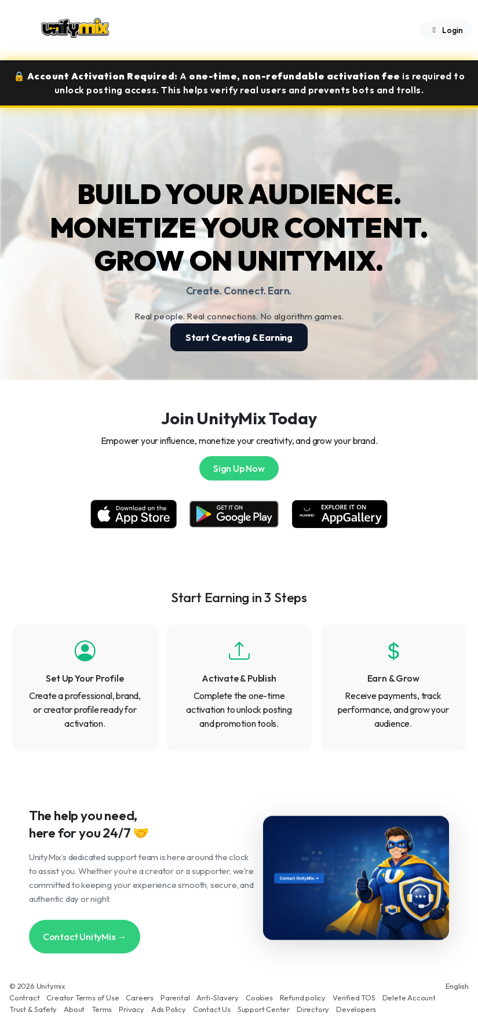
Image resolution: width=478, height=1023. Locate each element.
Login (446, 30)
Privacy (131, 1009)
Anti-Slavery (217, 997)
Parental (174, 997)
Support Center (264, 1009)
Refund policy (303, 997)
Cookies (259, 997)
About (74, 1009)
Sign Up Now (239, 468)
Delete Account (409, 997)
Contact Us (212, 1009)
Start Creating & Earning (239, 337)
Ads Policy (168, 1009)
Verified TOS (354, 997)
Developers (356, 1009)
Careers (140, 997)
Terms (102, 1009)
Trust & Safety (33, 1009)
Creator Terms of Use (82, 997)
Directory (313, 1009)
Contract (24, 997)
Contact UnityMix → (84, 936)
